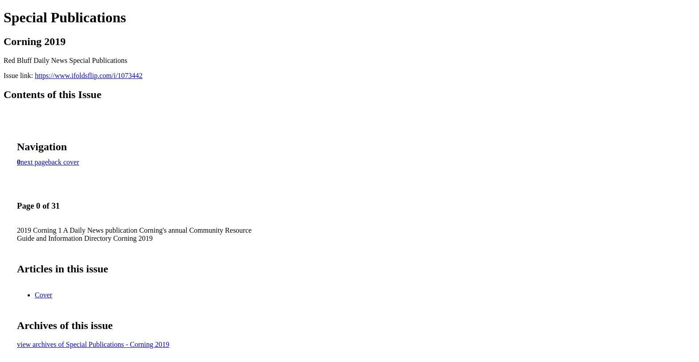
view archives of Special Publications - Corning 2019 (93, 344)
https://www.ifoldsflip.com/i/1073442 (89, 75)
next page (34, 162)
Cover (43, 295)
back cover (63, 162)
